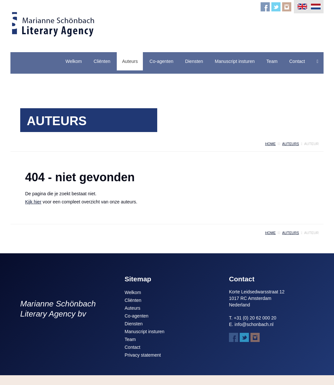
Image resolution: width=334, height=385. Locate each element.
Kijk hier (33, 201)
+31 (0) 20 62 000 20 (255, 317)
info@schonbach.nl (254, 324)
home (270, 144)
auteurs (290, 144)
